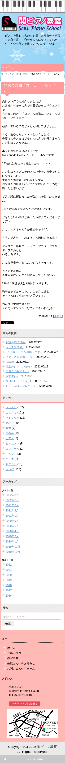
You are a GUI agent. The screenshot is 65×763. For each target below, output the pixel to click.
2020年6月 (12, 526)
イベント (11, 453)
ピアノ (10, 438)
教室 (8, 428)
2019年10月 (13, 551)
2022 (9, 564)
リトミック (12, 417)
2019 (9, 580)
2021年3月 (12, 510)
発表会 (58, 316)
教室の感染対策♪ (16, 342)
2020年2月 (12, 536)
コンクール (12, 448)
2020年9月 (12, 520)
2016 (9, 595)
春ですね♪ (12, 376)
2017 (9, 590)
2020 (9, 574)
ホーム (11, 647)
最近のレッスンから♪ (19, 366)
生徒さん (11, 412)
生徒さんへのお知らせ (21, 663)
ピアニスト (12, 443)
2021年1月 (12, 515)
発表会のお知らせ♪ (17, 371)
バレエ (10, 459)
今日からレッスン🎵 (18, 381)
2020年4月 (12, 531)
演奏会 (10, 433)
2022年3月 (12, 495)
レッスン (11, 407)
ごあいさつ (14, 653)
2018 (9, 585)
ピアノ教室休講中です (19, 356)
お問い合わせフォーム (21, 668)
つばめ (10, 361)
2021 (9, 569)
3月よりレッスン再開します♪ (24, 352)
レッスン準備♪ (15, 347)
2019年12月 (13, 546)
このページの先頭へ (34, 759)
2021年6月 (12, 505)
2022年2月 (12, 500)
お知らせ (11, 464)
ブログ (10, 469)
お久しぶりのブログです (21, 385)
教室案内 (12, 658)
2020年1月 (12, 541)
